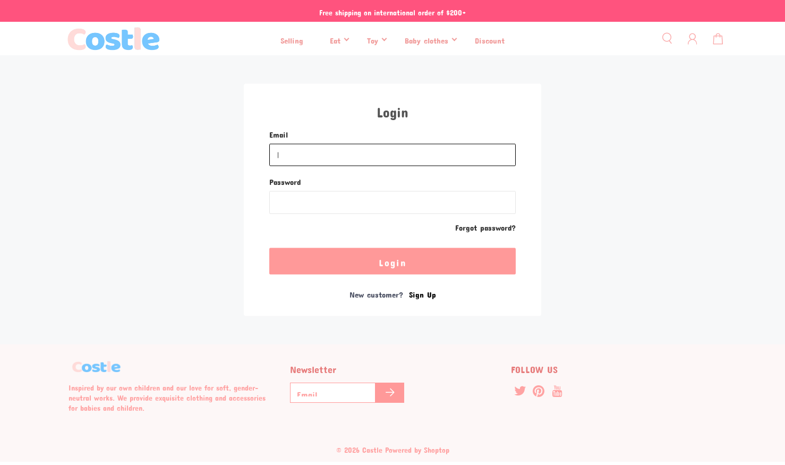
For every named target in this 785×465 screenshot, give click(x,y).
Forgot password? (485, 226)
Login (393, 260)
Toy (372, 39)
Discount (490, 39)
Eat (335, 39)
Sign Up (422, 293)
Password (285, 180)
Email (278, 133)
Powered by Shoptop (417, 448)
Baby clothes (426, 39)
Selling (291, 39)
